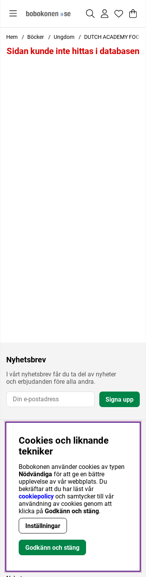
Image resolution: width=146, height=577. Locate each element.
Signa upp (120, 399)
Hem (12, 37)
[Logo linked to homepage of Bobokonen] (48, 13)
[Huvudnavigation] (13, 13)
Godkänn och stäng (52, 547)
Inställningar (42, 526)
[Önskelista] (118, 13)
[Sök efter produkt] (90, 13)
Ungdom (64, 37)
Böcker (35, 37)
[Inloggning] (104, 13)
